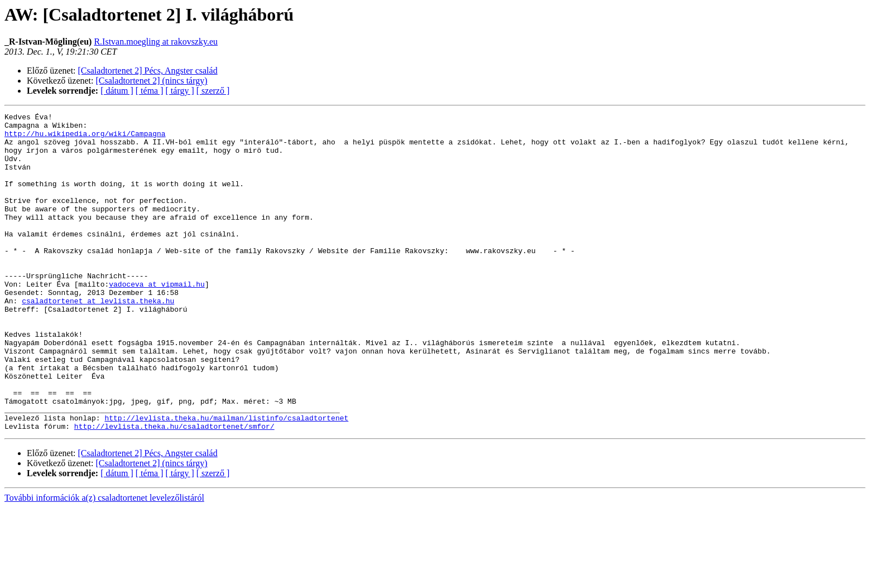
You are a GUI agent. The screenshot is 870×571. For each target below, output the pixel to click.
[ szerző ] (213, 90)
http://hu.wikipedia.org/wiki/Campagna (85, 138)
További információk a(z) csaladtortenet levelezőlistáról (104, 561)
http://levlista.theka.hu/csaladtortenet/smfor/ (174, 490)
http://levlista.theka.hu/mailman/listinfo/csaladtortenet (226, 480)
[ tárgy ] (180, 90)
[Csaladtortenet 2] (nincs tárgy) (152, 80)
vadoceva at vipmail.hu (157, 319)
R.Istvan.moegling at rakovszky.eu (156, 41)
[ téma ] (150, 90)
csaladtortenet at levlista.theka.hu (98, 339)
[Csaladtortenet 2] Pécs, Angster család (148, 70)
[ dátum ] (116, 90)
